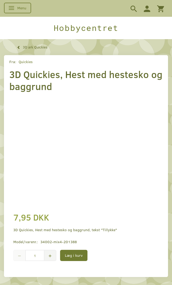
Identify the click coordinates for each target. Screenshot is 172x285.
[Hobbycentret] (86, 28)
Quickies (26, 61)
